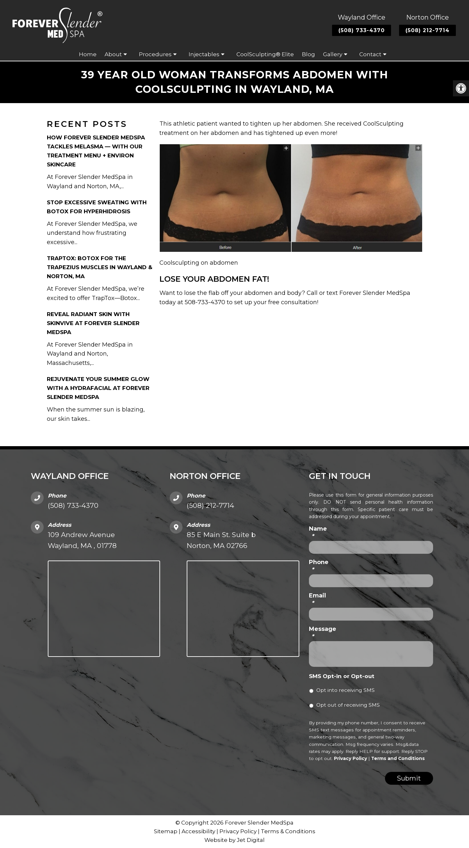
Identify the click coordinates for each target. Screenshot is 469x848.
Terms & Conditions (288, 831)
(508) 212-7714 (427, 30)
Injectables (204, 54)
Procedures (155, 54)
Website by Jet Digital (234, 840)
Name (318, 532)
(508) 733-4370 (361, 30)
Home (88, 54)
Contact (370, 54)
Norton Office (427, 17)
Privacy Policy (350, 758)
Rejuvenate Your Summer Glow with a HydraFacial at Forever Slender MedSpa (98, 388)
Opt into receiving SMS (345, 690)
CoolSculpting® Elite (265, 54)
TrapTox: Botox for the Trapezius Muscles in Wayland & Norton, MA (99, 267)
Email (317, 599)
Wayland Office (361, 17)
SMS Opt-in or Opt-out (341, 676)
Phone (318, 566)
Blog (308, 54)
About (113, 54)
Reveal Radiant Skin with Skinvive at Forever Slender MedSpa (93, 323)
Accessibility (198, 831)
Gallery (332, 54)
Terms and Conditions (398, 758)
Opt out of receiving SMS (348, 705)
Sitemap (165, 831)
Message (322, 632)
